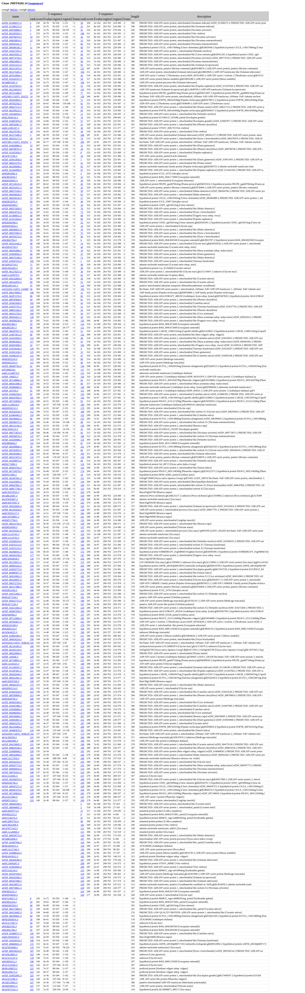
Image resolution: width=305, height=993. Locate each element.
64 (31, 187)
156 (82, 457)
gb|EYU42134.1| (10, 870)
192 (82, 345)
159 (82, 425)
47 (31, 285)
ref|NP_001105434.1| (12, 509)
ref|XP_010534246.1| (12, 348)
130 (82, 499)
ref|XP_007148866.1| (12, 380)
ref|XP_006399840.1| (12, 446)
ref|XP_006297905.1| (12, 397)
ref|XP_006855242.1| (12, 565)
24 (31, 75)
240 (32, 663)
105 (32, 310)
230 (32, 797)
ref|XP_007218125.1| (12, 184)
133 (82, 320)
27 (31, 107)
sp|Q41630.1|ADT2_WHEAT (16, 733)
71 (82, 100)
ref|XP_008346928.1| (12, 194)
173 (32, 544)
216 (82, 772)
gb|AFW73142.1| (10, 828)
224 (82, 646)
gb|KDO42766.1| (10, 783)
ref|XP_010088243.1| (12, 853)
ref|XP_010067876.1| (12, 121)
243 (82, 502)
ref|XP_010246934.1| (12, 114)
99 (31, 240)
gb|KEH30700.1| (10, 698)
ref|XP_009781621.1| (12, 772)
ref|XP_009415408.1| (12, 383)
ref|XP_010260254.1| (12, 541)
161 (32, 607)
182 (82, 576)
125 (32, 352)
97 (82, 170)
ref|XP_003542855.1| (12, 450)
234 (82, 712)
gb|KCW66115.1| (10, 429)
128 (82, 509)
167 (32, 509)
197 (32, 604)
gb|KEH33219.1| (10, 362)
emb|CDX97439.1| (10, 681)
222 (82, 621)
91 (82, 30)
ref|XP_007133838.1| (12, 401)
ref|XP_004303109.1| (12, 555)
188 (82, 541)
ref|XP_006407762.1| (12, 366)
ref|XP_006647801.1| (12, 485)
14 (31, 96)
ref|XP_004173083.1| (12, 909)
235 (32, 674)
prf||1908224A (8, 369)
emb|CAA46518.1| (10, 404)
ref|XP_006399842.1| (12, 418)
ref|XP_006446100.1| (12, 47)
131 (32, 401)
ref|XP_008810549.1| (12, 748)
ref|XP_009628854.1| (12, 40)
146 (32, 481)
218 (32, 723)
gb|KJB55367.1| (9, 327)
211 (82, 593)
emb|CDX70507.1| (10, 502)
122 (82, 334)
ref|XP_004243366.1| (12, 877)
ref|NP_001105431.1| (12, 530)
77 (82, 93)
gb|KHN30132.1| (10, 408)
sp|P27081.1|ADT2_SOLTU (15, 142)
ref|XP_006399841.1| (12, 916)
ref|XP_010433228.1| (12, 691)
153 (82, 394)
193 (32, 569)
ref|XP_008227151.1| (12, 107)
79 (82, 107)
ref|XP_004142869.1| (12, 278)
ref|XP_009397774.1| (12, 765)
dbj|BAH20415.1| (10, 846)
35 (31, 114)
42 (82, 75)
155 (32, 576)
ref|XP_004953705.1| (12, 467)
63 (31, 159)
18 (31, 65)
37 (31, 124)
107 (32, 376)
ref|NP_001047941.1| (12, 478)
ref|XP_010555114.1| (12, 544)
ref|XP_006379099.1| (12, 292)
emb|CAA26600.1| (10, 832)
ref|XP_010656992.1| (12, 867)
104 (82, 72)
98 (31, 243)
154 (82, 366)
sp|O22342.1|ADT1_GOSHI (15, 289)
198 (32, 474)
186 (32, 506)
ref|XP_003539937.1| (12, 579)
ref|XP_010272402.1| (12, 593)
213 (82, 418)
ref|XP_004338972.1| (12, 884)
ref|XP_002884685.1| (12, 387)
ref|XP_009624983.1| (12, 61)
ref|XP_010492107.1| (12, 355)
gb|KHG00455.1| (10, 180)
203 (32, 534)
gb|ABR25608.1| (10, 839)
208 (32, 719)
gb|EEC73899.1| (9, 464)
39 (31, 166)
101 (32, 397)
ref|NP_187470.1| (10, 390)
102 (32, 261)
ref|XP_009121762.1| (12, 523)
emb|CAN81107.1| (10, 128)
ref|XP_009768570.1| (12, 37)
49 (31, 184)
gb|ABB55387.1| (10, 82)
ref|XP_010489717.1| (12, 933)
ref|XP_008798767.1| (12, 149)
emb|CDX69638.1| (10, 558)
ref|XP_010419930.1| (12, 338)
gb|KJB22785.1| (9, 926)
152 (82, 415)
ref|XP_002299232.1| (12, 110)
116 (82, 89)
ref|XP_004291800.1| (12, 345)
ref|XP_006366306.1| (12, 860)
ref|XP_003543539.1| (12, 411)
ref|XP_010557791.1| (12, 306)
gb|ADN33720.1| (10, 247)
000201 (14, 9)
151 (82, 390)
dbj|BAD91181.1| (10, 285)
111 (31, 331)
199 (32, 681)
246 (32, 740)
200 (32, 597)
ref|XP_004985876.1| (12, 730)
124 (32, 502)
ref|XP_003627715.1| (12, 600)
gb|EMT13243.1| (10, 800)
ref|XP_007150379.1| (12, 471)
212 (32, 716)
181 (32, 632)
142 (32, 453)
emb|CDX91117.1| (10, 513)
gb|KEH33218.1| (10, 359)
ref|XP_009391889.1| (12, 250)
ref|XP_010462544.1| (12, 394)
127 (82, 68)
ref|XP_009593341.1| (12, 44)
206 (82, 135)
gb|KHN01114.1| (10, 688)
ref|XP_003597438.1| (12, 874)
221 (82, 660)
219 (32, 583)
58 (82, 79)
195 (32, 530)
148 (32, 450)
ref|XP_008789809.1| (12, 695)
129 (82, 96)
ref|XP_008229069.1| (12, 653)
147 (32, 467)
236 (82, 558)
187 (82, 860)
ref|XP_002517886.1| (12, 586)
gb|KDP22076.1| (10, 201)
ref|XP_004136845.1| (12, 744)
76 (82, 138)
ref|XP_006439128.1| (12, 198)
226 (32, 783)
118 (82, 534)
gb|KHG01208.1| (10, 625)
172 (82, 551)
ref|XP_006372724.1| (12, 583)
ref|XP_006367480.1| (12, 881)
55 (82, 86)
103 (32, 303)
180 (82, 740)
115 (32, 362)
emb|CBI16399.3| (10, 825)
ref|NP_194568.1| (10, 656)
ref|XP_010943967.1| (12, 719)
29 (31, 121)
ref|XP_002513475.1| (12, 457)
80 (82, 215)
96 (82, 236)
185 (32, 600)
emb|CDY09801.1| (10, 516)
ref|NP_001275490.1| (12, 135)
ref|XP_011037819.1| (12, 86)
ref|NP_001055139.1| (12, 649)
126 (32, 380)
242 (82, 513)
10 (31, 37)
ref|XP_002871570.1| (12, 296)
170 (82, 408)
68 (82, 383)
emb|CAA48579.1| (10, 373)
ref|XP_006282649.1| (12, 674)
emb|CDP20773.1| (10, 811)
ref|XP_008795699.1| (12, 299)
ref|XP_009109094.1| (12, 716)
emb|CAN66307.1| (10, 863)
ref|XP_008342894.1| (12, 755)
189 (82, 600)
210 (82, 607)
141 (32, 443)
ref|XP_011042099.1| (12, 170)
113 (32, 359)
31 (31, 117)
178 (82, 625)
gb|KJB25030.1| (9, 177)
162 (32, 478)
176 (32, 499)
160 (82, 611)
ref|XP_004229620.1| (12, 506)
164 (32, 635)
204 (32, 702)
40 (82, 201)
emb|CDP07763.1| (10, 821)
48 (31, 215)
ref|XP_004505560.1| (12, 702)
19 (31, 82)
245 (32, 642)
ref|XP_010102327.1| (12, 79)
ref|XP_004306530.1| (12, 320)
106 (82, 82)
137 (32, 436)
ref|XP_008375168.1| (12, 257)
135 (82, 439)
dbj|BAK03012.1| (10, 856)
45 (82, 184)
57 (82, 121)
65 (82, 166)
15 (31, 54)
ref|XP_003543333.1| (12, 762)
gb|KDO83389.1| (10, 205)
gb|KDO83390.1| (10, 222)
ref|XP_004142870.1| (12, 282)
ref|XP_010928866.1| (12, 145)
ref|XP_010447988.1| (12, 705)
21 (31, 51)
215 (32, 737)
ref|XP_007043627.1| (12, 621)
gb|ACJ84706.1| (9, 737)
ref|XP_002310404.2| (12, 726)
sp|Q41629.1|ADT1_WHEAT (16, 642)
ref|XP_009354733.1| (12, 236)
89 (82, 219)
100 (32, 404)
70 (82, 229)
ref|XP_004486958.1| (12, 712)
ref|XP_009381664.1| (12, 341)
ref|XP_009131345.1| (12, 425)
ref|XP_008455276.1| (12, 723)
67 (82, 818)
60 (31, 201)
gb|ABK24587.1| (10, 495)
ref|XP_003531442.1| (12, 243)
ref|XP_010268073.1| (12, 460)
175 (82, 562)
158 (32, 520)
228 (32, 656)
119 (32, 415)
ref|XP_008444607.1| (12, 807)
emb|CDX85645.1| (10, 937)
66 (82, 54)
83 (82, 58)
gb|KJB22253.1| (9, 814)
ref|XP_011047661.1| (12, 670)
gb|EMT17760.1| (10, 520)
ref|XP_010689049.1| (12, 751)
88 (31, 296)
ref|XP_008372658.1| (12, 208)
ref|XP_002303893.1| (12, 100)
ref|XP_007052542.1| (12, 103)
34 (31, 131)
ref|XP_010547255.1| (12, 261)
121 (82, 327)
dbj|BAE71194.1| (10, 597)
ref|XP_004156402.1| (12, 912)
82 (31, 226)
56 (82, 313)
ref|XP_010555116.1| (12, 548)
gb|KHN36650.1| (10, 895)
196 (82, 632)
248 (82, 758)
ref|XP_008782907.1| (12, 124)
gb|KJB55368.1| (9, 324)
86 (82, 44)
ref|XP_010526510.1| (12, 940)
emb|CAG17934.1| (10, 758)
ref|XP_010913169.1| (12, 352)
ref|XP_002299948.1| (12, 166)
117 (32, 341)
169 (82, 404)
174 (82, 471)
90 (82, 362)
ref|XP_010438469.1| (12, 709)
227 (82, 667)
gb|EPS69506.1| (9, 614)
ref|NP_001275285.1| (12, 72)
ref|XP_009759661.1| (12, 888)
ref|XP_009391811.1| (12, 317)
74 (82, 117)
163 (82, 691)
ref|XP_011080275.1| (12, 26)
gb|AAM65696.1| (10, 740)
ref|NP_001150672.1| (12, 562)
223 (82, 688)
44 (31, 208)
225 (82, 877)
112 (32, 411)
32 (82, 187)
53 (31, 145)
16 (31, 58)
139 (32, 432)
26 (82, 37)
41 (31, 149)
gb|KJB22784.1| (9, 240)
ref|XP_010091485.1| (12, 635)
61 (82, 103)
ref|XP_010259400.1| (12, 439)
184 (82, 628)
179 (82, 572)
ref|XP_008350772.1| (12, 835)
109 (32, 408)
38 (82, 131)
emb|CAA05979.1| (10, 275)
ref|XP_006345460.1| (12, 453)
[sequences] (35, 3)
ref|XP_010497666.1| (12, 842)
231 (82, 446)
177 (32, 555)
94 (82, 61)
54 (31, 152)
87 (31, 394)
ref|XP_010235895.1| (12, 481)
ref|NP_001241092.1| (12, 646)
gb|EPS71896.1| (9, 474)
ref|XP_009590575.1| (12, 422)
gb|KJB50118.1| (9, 628)
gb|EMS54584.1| (10, 527)
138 (32, 422)
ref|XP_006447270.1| (12, 790)
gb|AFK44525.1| (10, 632)
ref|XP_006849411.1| (12, 944)
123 (82, 285)
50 (31, 194)
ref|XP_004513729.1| (12, 313)
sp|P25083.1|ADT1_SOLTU (15, 96)
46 (31, 163)
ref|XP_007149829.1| (12, 793)
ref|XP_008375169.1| (12, 191)
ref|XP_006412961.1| (12, 677)
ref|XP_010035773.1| (12, 569)
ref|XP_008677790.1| (12, 488)
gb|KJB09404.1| (9, 443)
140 (32, 541)
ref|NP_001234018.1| (12, 89)
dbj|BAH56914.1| (10, 919)
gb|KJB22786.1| (9, 930)
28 (31, 100)
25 (82, 26)
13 (31, 72)
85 (82, 110)
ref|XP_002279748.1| (12, 131)
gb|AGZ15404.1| (10, 797)
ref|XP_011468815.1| (12, 215)
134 (32, 439)
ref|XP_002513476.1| (12, 68)
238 (82, 786)
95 (82, 65)
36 (31, 103)
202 (32, 628)
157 (32, 460)
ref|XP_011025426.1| (12, 152)
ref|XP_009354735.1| (12, 212)
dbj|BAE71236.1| (10, 604)
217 (82, 635)
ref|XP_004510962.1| (12, 576)
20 (31, 89)
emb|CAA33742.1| (10, 534)
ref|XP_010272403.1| (12, 607)
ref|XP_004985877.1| (12, 572)
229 (32, 793)
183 (32, 488)
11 (31, 47)
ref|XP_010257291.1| (12, 51)
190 (32, 639)
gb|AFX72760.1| (10, 156)
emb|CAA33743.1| (10, 537)
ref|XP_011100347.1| (12, 667)
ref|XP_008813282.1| (12, 310)
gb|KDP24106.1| (10, 590)
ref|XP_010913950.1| (12, 159)
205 (82, 142)
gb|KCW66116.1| (10, 117)
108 (82, 33)
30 (82, 23)
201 (32, 625)
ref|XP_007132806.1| (12, 618)
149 (82, 387)
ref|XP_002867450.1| (12, 611)
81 (82, 299)
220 (82, 653)
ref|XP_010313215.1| (12, 65)
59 (82, 191)
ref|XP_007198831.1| (12, 660)
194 (32, 579)
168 (82, 411)
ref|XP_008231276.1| (12, 163)
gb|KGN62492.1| (10, 268)
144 (32, 565)
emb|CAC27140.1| (10, 849)
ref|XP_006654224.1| (12, 639)
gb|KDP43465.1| (10, 173)
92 (82, 432)
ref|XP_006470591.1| (12, 54)
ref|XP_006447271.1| (12, 786)
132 (82, 520)
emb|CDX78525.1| (10, 492)
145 (32, 495)
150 (32, 464)
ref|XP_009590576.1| (12, 436)
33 (82, 40)
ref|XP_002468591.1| (12, 551)
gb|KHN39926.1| (10, 226)
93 (31, 324)
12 (31, 40)
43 (82, 303)
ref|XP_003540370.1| (12, 779)
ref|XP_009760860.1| (12, 30)
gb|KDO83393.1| (10, 905)
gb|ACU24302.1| (10, 776)
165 (32, 537)
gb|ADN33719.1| (10, 264)
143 (82, 397)
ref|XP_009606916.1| (12, 769)
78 (82, 208)
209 (32, 677)
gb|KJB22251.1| (9, 891)
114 (82, 324)
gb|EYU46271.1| (10, 898)
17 (31, 61)
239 (32, 705)
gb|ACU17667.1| (10, 923)
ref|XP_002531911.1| (12, 187)
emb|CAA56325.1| (10, 663)
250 (82, 492)
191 (82, 730)
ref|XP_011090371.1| (12, 23)
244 (32, 769)
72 (31, 247)
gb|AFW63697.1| (10, 499)
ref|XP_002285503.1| (12, 33)
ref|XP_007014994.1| (12, 75)
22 (31, 79)
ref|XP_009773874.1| (12, 432)
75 (31, 198)
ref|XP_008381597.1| (12, 684)
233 (32, 800)
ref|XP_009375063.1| (12, 233)
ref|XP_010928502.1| (12, 254)
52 (31, 212)
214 (32, 614)
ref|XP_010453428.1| (12, 303)
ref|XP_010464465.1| (12, 415)
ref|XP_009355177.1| (12, 138)
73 (31, 173)
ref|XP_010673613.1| (12, 334)
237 (82, 776)
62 (31, 177)
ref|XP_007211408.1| (12, 93)
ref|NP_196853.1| (10, 376)
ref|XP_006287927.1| (12, 331)
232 (82, 765)
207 (32, 611)
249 (32, 709)
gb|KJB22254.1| (9, 902)
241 (82, 516)
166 (32, 667)
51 (31, 191)
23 (31, 93)
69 (82, 47)
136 (32, 558)
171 (82, 586)
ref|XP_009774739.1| (12, 58)
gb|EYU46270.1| (10, 818)
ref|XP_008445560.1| (12, 804)
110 (32, 369)
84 (82, 460)
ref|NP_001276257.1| (12, 271)
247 (82, 797)
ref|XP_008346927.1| (12, 229)
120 (32, 317)
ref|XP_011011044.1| (12, 219)
